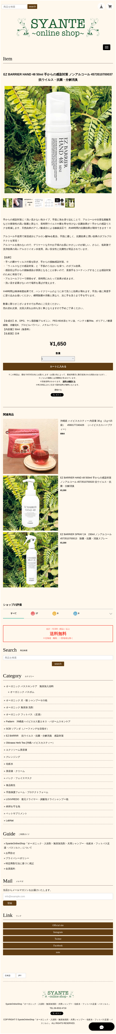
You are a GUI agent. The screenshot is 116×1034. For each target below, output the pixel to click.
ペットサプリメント (16, 813)
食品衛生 (10, 785)
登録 (9, 903)
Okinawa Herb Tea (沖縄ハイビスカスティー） (30, 742)
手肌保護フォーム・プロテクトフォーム (27, 792)
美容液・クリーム (15, 771)
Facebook (57, 945)
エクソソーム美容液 (16, 749)
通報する (58, 390)
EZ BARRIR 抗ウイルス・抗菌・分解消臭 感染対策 (35, 735)
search (32, 6)
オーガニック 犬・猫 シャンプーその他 (26, 700)
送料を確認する (69, 381)
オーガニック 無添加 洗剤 (19, 707)
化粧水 (9, 764)
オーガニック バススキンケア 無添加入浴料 (31, 686)
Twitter (58, 939)
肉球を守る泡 (13, 806)
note (58, 952)
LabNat (10, 820)
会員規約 (10, 868)
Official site (57, 925)
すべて (14, 613)
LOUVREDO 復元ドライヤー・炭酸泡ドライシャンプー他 (37, 799)
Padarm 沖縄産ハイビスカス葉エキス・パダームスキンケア (38, 721)
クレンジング (13, 756)
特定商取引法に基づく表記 (20, 863)
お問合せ (10, 853)
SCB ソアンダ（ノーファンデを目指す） (27, 728)
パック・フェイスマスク (19, 778)
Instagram (58, 932)
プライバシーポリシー (17, 858)
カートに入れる (58, 366)
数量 (58, 353)
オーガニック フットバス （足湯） (24, 714)
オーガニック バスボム (22, 692)
